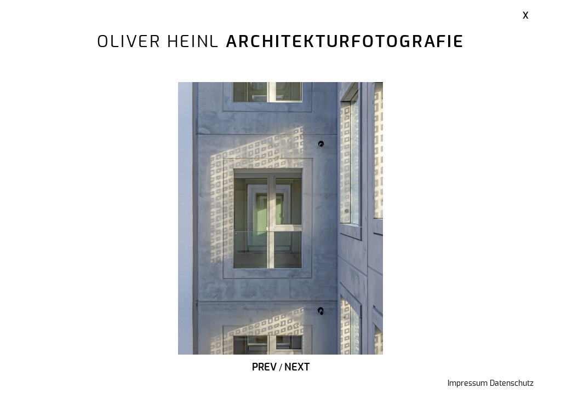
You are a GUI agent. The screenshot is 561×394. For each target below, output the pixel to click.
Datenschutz (512, 383)
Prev (264, 368)
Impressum (468, 383)
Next (297, 368)
